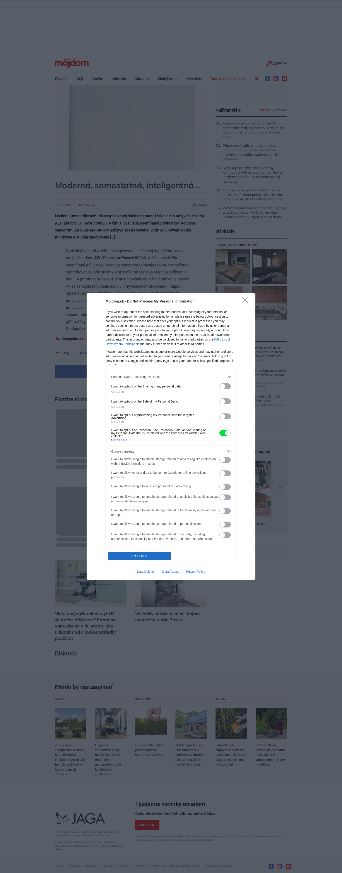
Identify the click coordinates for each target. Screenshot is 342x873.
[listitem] (171, 376)
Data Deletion (146, 571)
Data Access (170, 571)
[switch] (225, 386)
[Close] (246, 301)
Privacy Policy (195, 571)
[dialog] (171, 436)
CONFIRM (139, 556)
